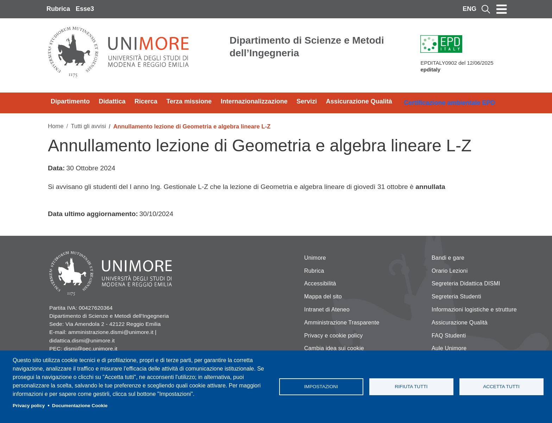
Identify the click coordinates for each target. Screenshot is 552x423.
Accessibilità (320, 283)
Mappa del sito (323, 296)
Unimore (315, 258)
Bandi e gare (448, 258)
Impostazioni (321, 386)
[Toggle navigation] (501, 9)
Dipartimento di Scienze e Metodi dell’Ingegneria (307, 46)
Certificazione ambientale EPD (449, 102)
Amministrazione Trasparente (342, 323)
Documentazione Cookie (80, 405)
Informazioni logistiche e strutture (474, 309)
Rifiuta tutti (411, 386)
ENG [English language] (469, 8)
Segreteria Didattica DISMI (466, 283)
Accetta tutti (501, 386)
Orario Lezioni (450, 271)
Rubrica (58, 8)
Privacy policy (29, 405)
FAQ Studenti (449, 336)
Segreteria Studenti (456, 296)
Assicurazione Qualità (359, 101)
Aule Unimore (449, 348)
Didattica (112, 101)
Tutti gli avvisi (88, 126)
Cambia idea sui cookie (334, 348)
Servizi (306, 101)
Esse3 (85, 8)
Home (56, 126)
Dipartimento (70, 101)
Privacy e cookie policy (333, 336)
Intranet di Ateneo (327, 309)
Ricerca (145, 101)
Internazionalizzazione (254, 101)
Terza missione (189, 101)
